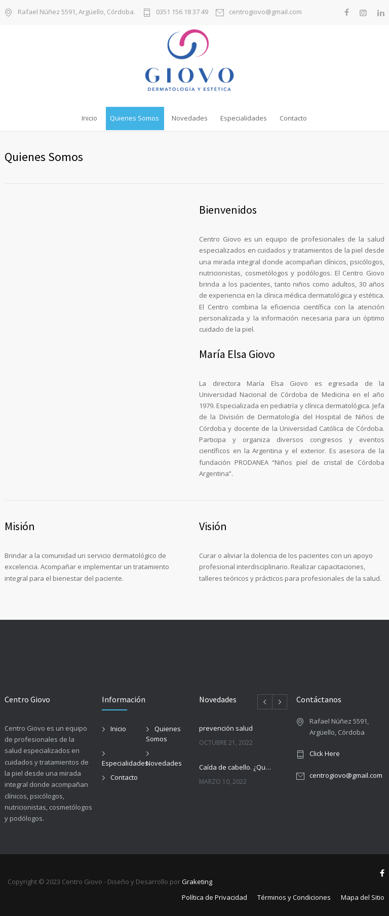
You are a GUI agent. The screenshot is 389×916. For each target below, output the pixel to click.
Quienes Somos (134, 118)
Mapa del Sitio (362, 897)
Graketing (197, 881)
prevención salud (226, 728)
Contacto (293, 118)
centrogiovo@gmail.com (265, 12)
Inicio (89, 118)
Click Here (324, 753)
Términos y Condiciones (294, 897)
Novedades (190, 118)
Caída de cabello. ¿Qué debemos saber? (236, 767)
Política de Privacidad (214, 897)
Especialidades (243, 118)
